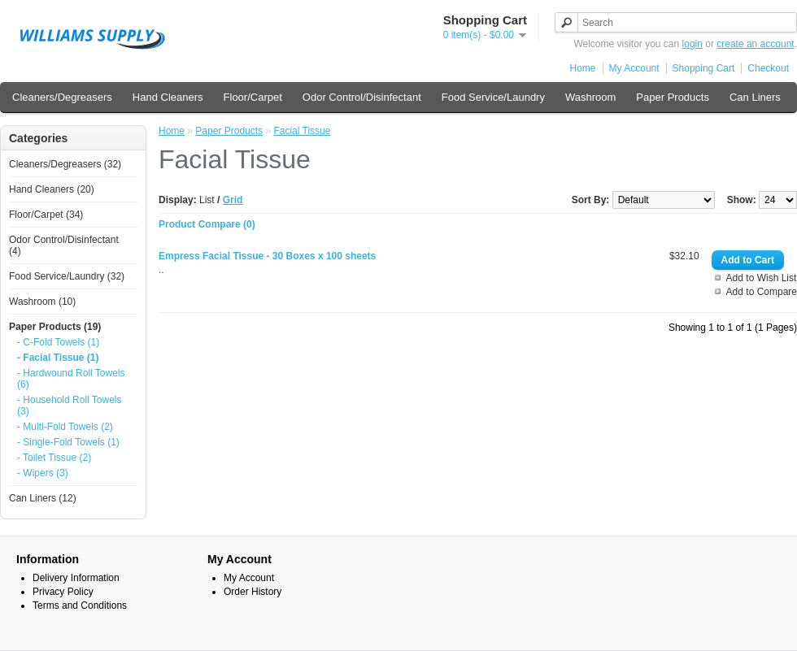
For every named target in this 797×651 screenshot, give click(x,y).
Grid (233, 200)
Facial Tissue (301, 131)
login (692, 44)
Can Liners (755, 97)
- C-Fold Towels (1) (58, 342)
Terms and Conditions (80, 605)
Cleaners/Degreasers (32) (65, 164)
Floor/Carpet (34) (46, 214)
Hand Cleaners (168, 97)
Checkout (768, 68)
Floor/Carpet (253, 97)
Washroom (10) (42, 301)
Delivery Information (76, 578)
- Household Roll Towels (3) (69, 405)
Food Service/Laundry (493, 97)
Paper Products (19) (55, 326)
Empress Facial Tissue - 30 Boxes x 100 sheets (267, 256)
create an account (755, 44)
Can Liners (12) (42, 498)
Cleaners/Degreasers (62, 97)
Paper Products (672, 97)
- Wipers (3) (42, 473)
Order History (252, 591)
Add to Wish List (761, 278)
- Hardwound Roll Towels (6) (71, 378)
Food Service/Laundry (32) (66, 276)
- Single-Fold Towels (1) (68, 442)
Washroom (590, 97)
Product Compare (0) (207, 224)
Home (583, 68)
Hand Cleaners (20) (51, 189)
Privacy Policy (63, 591)
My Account (634, 68)
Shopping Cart (704, 68)
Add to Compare (761, 291)
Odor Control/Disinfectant (362, 97)
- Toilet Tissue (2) (54, 457)
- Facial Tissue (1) (57, 357)
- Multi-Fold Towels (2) (65, 426)
